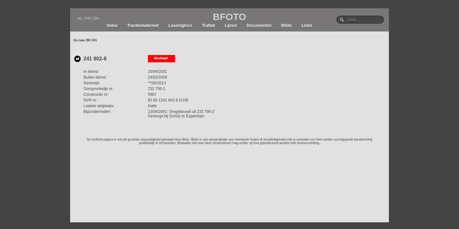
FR (88, 18)
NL (79, 18)
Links (307, 25)
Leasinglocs (180, 25)
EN (96, 18)
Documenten (259, 25)
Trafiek (208, 25)
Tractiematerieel (143, 25)
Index (112, 25)
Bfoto (286, 25)
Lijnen (231, 25)
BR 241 (91, 40)
